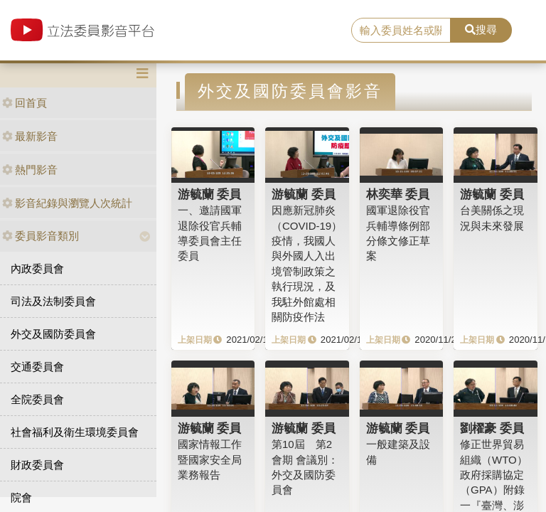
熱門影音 (30, 170)
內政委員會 (37, 268)
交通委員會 (37, 367)
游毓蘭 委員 (210, 194)
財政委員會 (37, 465)
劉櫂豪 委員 (492, 428)
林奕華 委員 (398, 194)
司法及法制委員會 (53, 301)
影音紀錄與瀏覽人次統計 (67, 203)
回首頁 (24, 103)
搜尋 (481, 29)
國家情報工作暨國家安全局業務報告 (210, 459)
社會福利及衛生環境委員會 (75, 432)
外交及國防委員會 (53, 334)
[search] (401, 30)
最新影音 (30, 136)
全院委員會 (37, 399)
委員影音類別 (40, 236)
